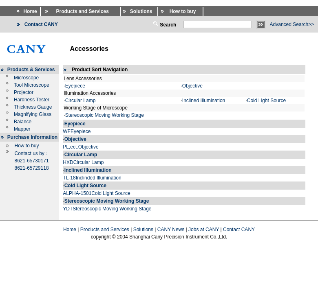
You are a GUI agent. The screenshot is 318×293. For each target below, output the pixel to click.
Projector (23, 92)
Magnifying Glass (32, 114)
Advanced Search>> (292, 24)
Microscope (26, 78)
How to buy (26, 146)
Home (69, 229)
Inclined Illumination (203, 100)
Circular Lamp (80, 100)
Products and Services (104, 229)
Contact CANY (239, 229)
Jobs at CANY (203, 229)
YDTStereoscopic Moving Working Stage (107, 209)
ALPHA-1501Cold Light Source (96, 193)
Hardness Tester (31, 100)
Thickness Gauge (33, 107)
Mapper (22, 129)
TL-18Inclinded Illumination (92, 178)
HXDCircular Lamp (83, 162)
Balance (22, 122)
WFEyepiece (77, 131)
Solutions (143, 229)
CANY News (170, 229)
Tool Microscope (31, 85)
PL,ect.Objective (80, 147)
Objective (192, 86)
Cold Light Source (266, 100)
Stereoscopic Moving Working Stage (104, 115)
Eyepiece (75, 86)
